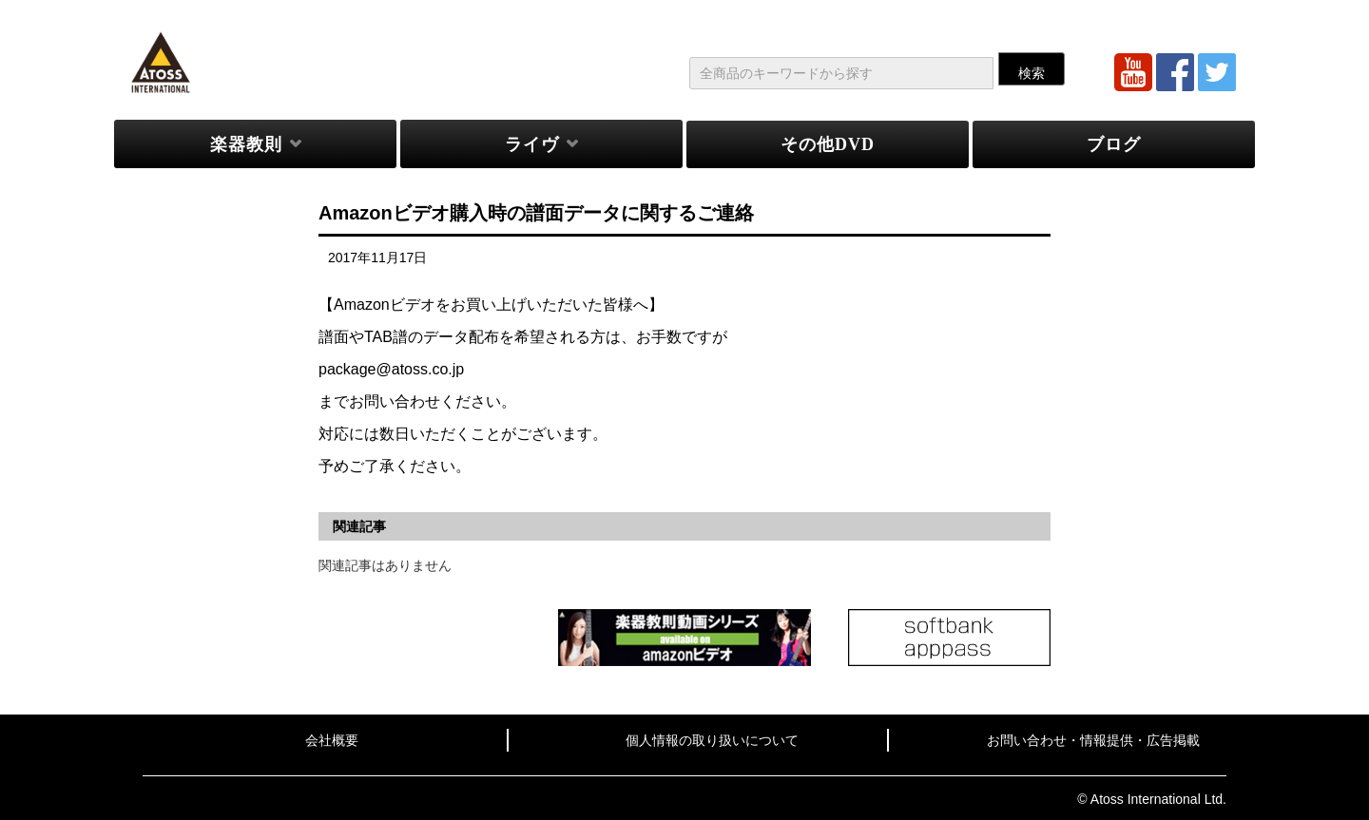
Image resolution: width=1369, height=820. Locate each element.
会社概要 (331, 740)
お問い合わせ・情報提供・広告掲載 (1093, 740)
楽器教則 (246, 144)
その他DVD (828, 144)
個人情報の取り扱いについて (712, 740)
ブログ (1114, 144)
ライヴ (532, 144)
